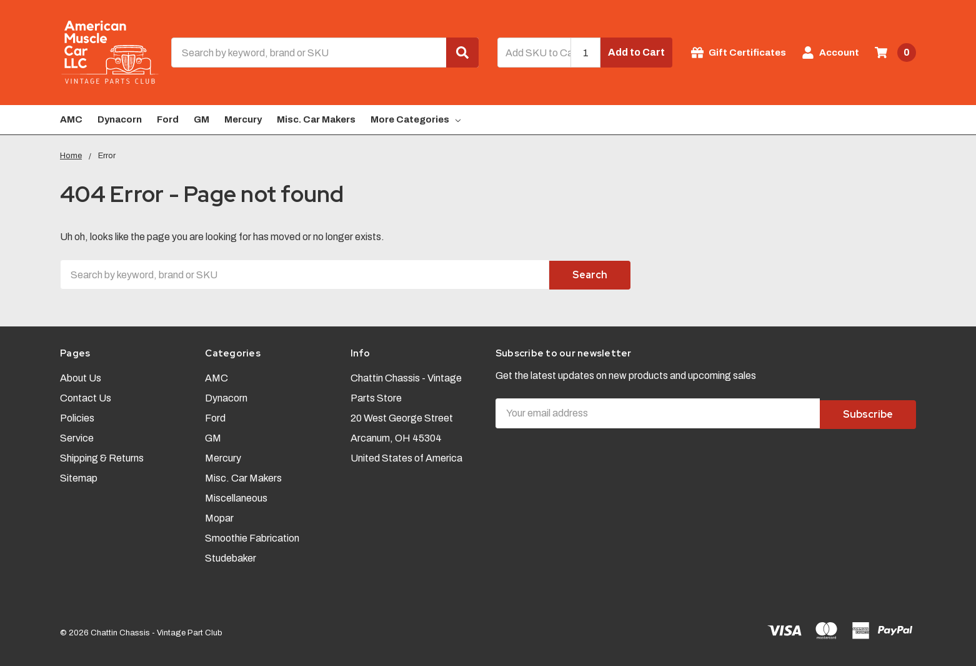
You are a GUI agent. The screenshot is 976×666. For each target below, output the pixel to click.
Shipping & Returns (102, 456)
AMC (71, 119)
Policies (77, 416)
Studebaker (230, 556)
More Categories (416, 119)
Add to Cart (636, 52)
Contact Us (85, 396)
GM (201, 119)
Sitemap (78, 476)
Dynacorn (119, 119)
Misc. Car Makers (316, 119)
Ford (168, 119)
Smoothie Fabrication (252, 536)
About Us (80, 376)
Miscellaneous (236, 496)
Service (77, 436)
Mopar (219, 516)
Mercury (243, 119)
